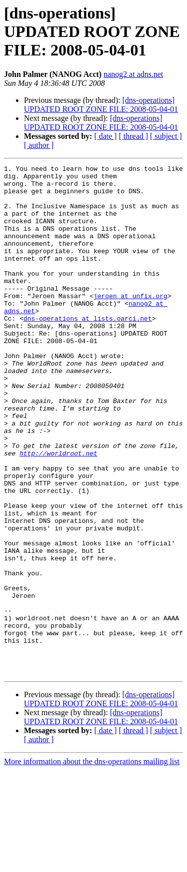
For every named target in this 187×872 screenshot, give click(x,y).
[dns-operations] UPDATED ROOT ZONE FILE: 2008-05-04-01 (101, 104)
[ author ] (39, 145)
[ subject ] (166, 136)
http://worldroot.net (58, 511)
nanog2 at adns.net (134, 74)
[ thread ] (133, 136)
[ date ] (105, 136)
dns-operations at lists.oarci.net (87, 349)
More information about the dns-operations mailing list (92, 863)
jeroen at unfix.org (130, 322)
